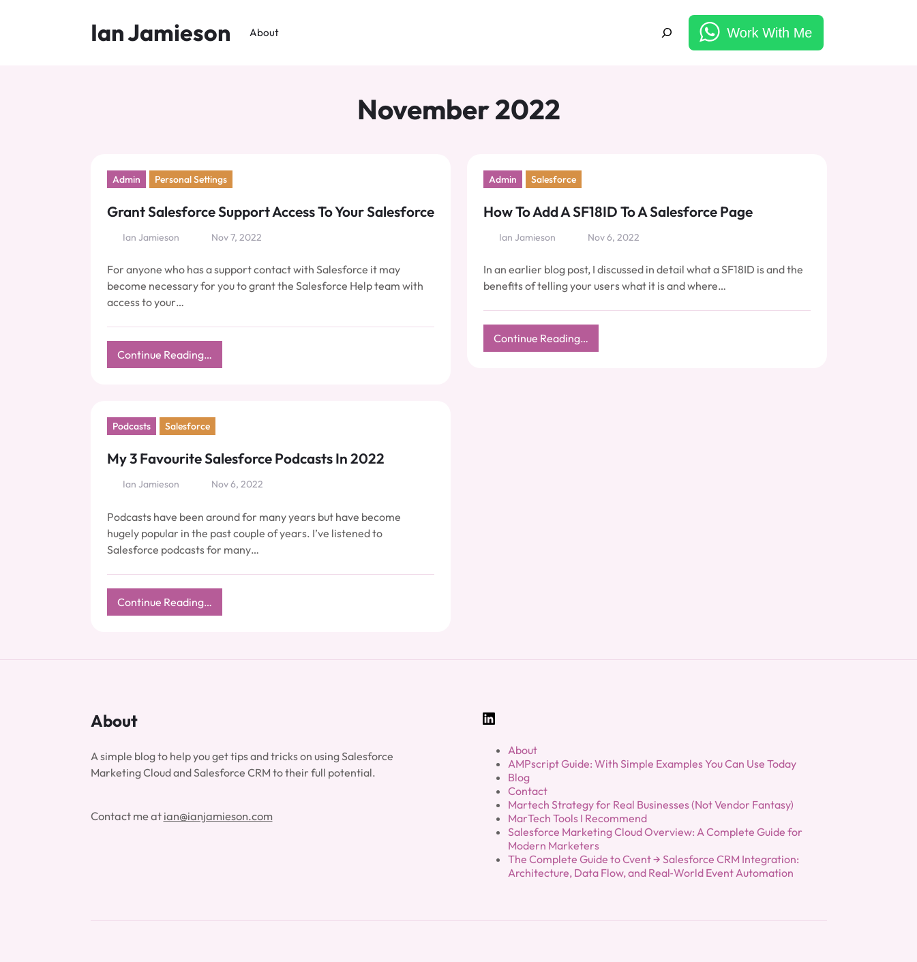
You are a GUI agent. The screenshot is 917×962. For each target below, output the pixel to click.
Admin (126, 179)
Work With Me (769, 32)
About (522, 750)
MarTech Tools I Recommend (577, 818)
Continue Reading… (169, 357)
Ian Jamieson (160, 32)
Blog (519, 777)
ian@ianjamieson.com (218, 816)
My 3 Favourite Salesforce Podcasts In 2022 (246, 458)
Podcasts (131, 426)
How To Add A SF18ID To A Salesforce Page (618, 211)
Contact (527, 791)
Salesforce (553, 179)
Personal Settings (191, 179)
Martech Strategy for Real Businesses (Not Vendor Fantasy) (651, 804)
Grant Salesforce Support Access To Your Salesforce (270, 211)
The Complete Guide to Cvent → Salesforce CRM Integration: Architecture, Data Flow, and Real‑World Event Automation (653, 866)
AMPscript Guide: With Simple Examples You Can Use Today (652, 763)
